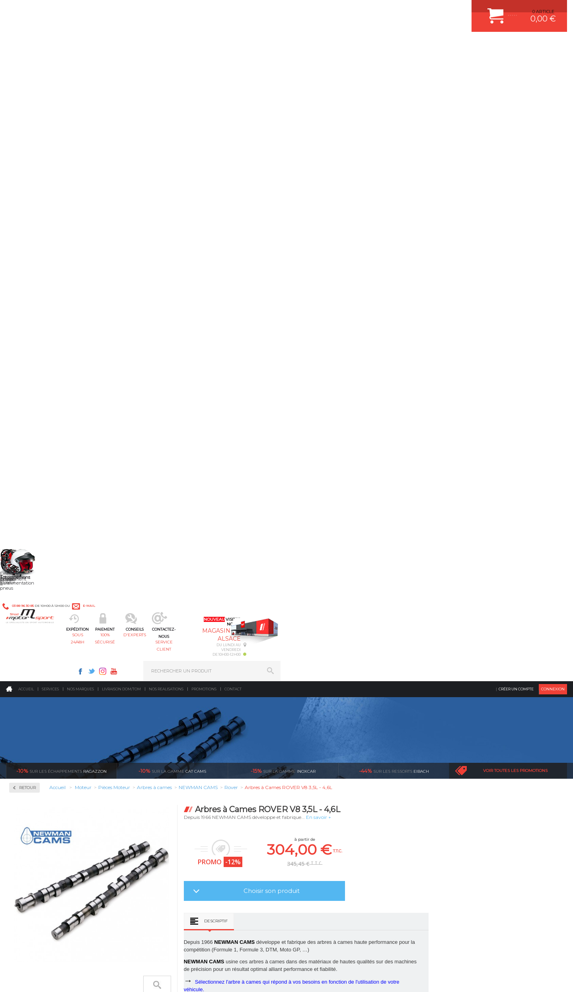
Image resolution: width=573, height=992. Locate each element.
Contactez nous (61, 894)
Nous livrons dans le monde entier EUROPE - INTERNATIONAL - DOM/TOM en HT (514, 641)
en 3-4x (149, 620)
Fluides (28, 229)
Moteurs (168, 709)
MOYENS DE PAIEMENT (461, 739)
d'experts (263, 46)
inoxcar (283, 147)
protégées (430, 620)
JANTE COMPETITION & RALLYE (334, 788)
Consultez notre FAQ (77, 915)
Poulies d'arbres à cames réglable (55, 423)
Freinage (168, 759)
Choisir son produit (386, 267)
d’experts (243, 620)
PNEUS (308, 759)
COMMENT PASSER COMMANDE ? (472, 729)
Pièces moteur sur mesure (48, 395)
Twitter (378, 10)
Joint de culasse (37, 385)
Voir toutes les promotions (515, 147)
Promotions (203, 65)
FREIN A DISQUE (318, 798)
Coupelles (31, 356)
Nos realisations (166, 65)
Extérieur (169, 779)
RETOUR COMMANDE (459, 759)
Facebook (366, 10)
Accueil (26, 65)
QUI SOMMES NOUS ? (29, 771)
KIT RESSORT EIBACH (324, 769)
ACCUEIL (8, 977)
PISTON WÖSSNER (320, 729)
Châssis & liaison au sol (186, 749)
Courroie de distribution (45, 366)
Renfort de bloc (37, 442)
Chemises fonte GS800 (44, 347)
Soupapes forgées (39, 471)
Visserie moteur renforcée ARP (53, 500)
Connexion (553, 65)
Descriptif (330, 297)
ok (268, 856)
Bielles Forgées (36, 337)
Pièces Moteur (38, 305)
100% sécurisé (206, 46)
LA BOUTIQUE (21, 780)
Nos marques (80, 65)
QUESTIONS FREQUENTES (464, 779)
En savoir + (433, 194)
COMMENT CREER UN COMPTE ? (471, 719)
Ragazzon (61, 147)
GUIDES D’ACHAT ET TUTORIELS (471, 788)
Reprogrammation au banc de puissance (61, 525)
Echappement (174, 729)
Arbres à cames (37, 328)
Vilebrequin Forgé (39, 490)
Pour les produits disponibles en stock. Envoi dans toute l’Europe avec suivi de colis (47, 641)
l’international (524, 620)
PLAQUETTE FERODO (323, 719)
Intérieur (169, 788)
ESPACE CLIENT (453, 709)
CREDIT (132, 977)
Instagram (389, 10)
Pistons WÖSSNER (40, 404)
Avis (373, 436)
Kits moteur (34, 280)
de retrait (337, 627)
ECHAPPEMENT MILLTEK (327, 739)
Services (50, 65)
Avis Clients (533, 953)
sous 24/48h (149, 46)
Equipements (173, 798)
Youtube (400, 10)
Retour (142, 164)
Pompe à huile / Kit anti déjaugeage (58, 414)
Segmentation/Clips (41, 461)
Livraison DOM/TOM (121, 65)
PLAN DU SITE (108, 977)
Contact (233, 65)
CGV (87, 977)
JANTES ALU (314, 749)
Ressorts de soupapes (43, 452)
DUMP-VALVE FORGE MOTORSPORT (339, 779)
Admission (32, 203)
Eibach (394, 147)
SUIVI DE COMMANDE (459, 749)
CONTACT (28, 977)
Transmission (174, 739)
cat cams (172, 147)
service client (320, 46)
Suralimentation (179, 719)
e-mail (181, 11)
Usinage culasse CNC (43, 480)
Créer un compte (516, 65)
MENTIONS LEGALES (60, 977)
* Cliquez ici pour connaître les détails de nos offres (342, 863)
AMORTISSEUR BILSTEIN (327, 709)
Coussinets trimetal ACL (45, 375)
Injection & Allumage (47, 254)
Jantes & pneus (176, 769)
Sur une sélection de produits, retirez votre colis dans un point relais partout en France (327, 649)
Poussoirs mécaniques (44, 433)
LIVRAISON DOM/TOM (459, 769)
